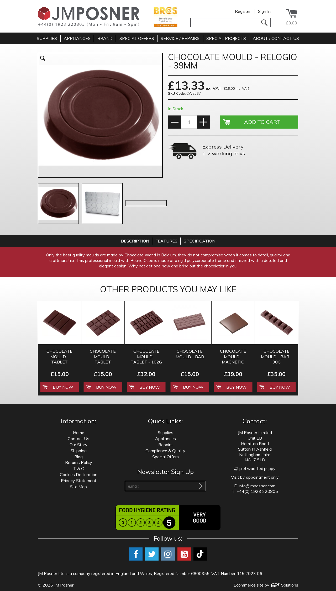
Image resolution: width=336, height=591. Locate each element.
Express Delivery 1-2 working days (223, 150)
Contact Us (78, 438)
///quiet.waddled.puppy (255, 468)
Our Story (78, 444)
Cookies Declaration (78, 474)
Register (243, 11)
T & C (78, 468)
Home (78, 432)
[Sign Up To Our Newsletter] (200, 486)
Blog (78, 456)
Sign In (264, 11)
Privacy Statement (78, 480)
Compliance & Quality (165, 450)
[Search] (264, 22)
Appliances (165, 438)
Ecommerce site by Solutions (266, 585)
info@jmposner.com (257, 485)
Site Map (78, 486)
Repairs (165, 444)
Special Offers (165, 456)
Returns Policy (78, 462)
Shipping (79, 450)
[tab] (135, 241)
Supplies (165, 432)
